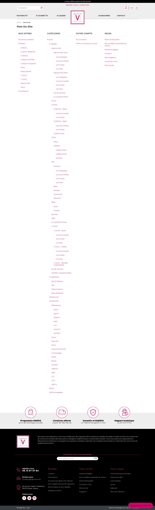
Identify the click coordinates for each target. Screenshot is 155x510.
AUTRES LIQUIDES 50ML (61, 273)
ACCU (53, 345)
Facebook (24, 498)
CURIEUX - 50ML (60, 109)
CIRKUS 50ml (61, 154)
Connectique (56, 353)
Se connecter (81, 40)
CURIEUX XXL (59, 134)
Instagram (34, 498)
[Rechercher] (30, 8)
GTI (52, 377)
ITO (55, 325)
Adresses (113, 488)
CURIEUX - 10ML (60, 121)
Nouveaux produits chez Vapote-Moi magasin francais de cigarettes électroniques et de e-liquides (61, 484)
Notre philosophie (112, 40)
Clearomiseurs (57, 289)
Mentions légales (111, 50)
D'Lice (53, 101)
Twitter (29, 498)
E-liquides (53, 44)
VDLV (23, 87)
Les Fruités (60, 65)
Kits (52, 285)
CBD (53, 218)
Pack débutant (57, 293)
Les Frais (59, 69)
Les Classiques (61, 57)
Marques (21, 43)
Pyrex (53, 337)
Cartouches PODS (58, 349)
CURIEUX (24, 56)
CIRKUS (24, 48)
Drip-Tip (54, 341)
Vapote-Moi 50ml (61, 73)
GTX (53, 381)
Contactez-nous (111, 61)
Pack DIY (57, 198)
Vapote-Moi (25, 83)
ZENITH (57, 318)
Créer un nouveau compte (86, 43)
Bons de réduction (117, 492)
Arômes (59, 158)
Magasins (82, 492)
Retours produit (116, 477)
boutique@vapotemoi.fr (31, 479)
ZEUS (56, 310)
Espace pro (84, 5)
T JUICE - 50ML (60, 231)
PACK (51, 388)
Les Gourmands (62, 61)
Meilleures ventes (54, 491)
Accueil (50, 40)
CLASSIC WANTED (28, 52)
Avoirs (112, 484)
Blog (76, 5)
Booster (57, 190)
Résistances (54, 297)
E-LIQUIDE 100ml (61, 97)
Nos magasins (110, 57)
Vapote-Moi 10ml (60, 53)
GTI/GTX (57, 329)
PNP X (54, 385)
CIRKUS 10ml (61, 150)
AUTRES (57, 333)
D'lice (23, 68)
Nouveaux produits (26, 40)
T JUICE (24, 75)
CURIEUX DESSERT (28, 64)
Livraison (108, 54)
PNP (55, 322)
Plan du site (109, 65)
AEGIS (56, 314)
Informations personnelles (120, 474)
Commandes (115, 481)
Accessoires (53, 301)
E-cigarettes (54, 277)
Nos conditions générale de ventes (92, 477)
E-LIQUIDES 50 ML (59, 222)
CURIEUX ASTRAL (28, 60)
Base (56, 186)
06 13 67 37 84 (30, 470)
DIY (52, 162)
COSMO (54, 365)
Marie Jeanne (26, 71)
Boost (53, 361)
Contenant (58, 194)
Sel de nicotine (59, 93)
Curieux (54, 105)
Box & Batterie (57, 281)
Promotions (52, 477)
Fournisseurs (23, 91)
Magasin (69, 5)
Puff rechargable (56, 392)
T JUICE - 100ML (60, 247)
